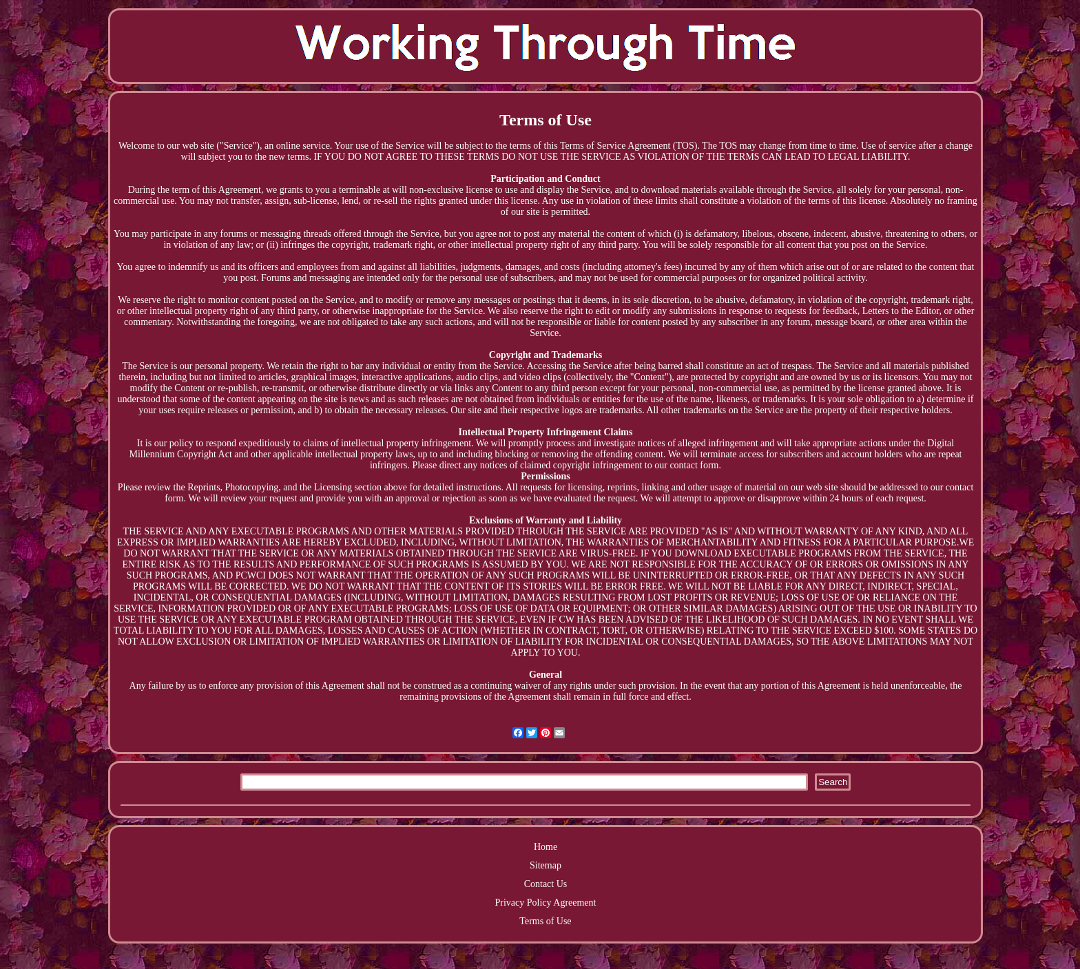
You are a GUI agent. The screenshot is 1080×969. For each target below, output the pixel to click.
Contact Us (546, 884)
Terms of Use (545, 921)
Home (545, 847)
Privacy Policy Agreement (545, 902)
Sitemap (545, 865)
